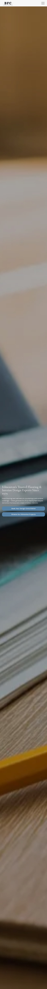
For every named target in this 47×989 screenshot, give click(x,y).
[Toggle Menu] (43, 3)
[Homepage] (8, 3)
